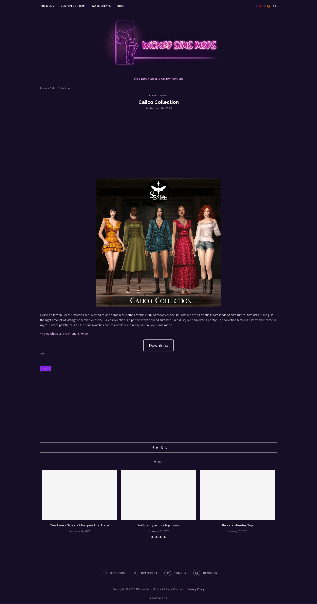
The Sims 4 (47, 6)
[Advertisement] (158, 144)
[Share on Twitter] (157, 448)
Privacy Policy (195, 589)
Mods (120, 6)
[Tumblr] (264, 6)
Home (44, 88)
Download (158, 345)
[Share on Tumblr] (166, 448)
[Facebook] (256, 6)
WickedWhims (49, 334)
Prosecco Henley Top (237, 525)
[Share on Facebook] (153, 448)
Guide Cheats (101, 6)
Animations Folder (77, 334)
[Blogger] (268, 6)
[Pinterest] (260, 6)
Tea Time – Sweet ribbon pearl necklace (79, 525)
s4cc (45, 369)
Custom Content (73, 6)
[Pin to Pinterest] (162, 448)
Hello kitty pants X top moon (158, 525)
